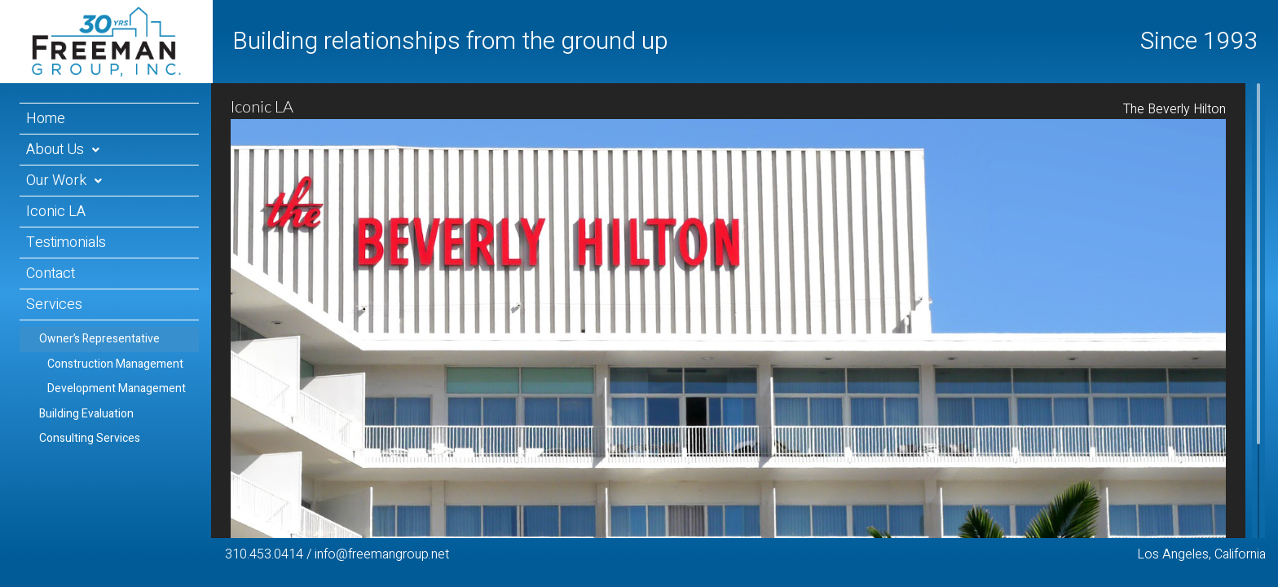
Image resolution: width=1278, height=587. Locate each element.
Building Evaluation (86, 413)
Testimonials (66, 243)
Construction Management (115, 364)
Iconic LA (56, 212)
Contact (50, 274)
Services (54, 305)
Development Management (116, 388)
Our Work (56, 181)
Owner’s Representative (99, 338)
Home (45, 119)
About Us (55, 150)
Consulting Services (89, 438)
